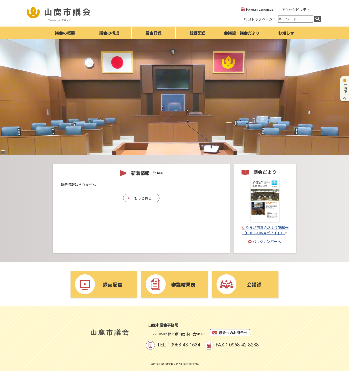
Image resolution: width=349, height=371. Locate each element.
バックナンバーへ (264, 242)
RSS (158, 173)
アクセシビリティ (296, 10)
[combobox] (295, 19)
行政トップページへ (260, 19)
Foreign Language (257, 9)
